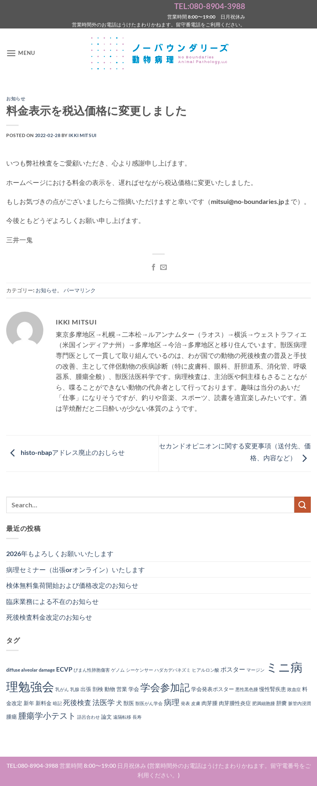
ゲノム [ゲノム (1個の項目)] (118, 669)
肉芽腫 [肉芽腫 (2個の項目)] (209, 703)
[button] (20, 53)
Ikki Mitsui (82, 135)
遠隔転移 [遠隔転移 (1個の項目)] (122, 717)
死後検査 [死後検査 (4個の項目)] (77, 702)
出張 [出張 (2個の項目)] (85, 689)
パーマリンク (80, 290)
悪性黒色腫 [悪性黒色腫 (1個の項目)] (246, 689)
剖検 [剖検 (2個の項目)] (97, 689)
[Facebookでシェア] (153, 267)
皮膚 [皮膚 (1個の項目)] (195, 703)
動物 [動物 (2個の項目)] (109, 689)
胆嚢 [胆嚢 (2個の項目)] (281, 703)
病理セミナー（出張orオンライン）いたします (75, 569)
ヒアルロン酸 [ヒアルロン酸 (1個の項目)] (205, 669)
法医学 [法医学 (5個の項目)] (103, 702)
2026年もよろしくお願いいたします (60, 553)
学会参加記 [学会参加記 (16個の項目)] (165, 687)
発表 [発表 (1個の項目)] (185, 703)
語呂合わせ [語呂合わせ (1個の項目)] (88, 717)
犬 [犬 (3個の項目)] (119, 702)
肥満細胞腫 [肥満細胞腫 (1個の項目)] (263, 703)
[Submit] (302, 505)
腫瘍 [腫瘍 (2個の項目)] (11, 716)
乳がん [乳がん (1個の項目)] (62, 689)
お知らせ (15, 98)
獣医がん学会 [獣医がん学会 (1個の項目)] (149, 703)
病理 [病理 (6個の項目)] (172, 702)
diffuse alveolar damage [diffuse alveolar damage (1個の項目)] (30, 669)
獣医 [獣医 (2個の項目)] (128, 703)
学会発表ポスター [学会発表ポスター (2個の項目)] (212, 689)
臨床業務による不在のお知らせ (52, 601)
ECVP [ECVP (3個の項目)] (64, 669)
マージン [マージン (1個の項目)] (255, 669)
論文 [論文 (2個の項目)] (106, 716)
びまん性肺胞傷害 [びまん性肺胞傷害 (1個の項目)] (91, 669)
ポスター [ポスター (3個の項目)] (232, 669)
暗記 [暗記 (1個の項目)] (57, 703)
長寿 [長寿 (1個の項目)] (137, 717)
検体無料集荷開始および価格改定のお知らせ (72, 585)
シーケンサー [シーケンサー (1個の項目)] (139, 669)
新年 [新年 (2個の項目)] (29, 703)
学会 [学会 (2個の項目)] (133, 689)
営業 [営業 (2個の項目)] (121, 689)
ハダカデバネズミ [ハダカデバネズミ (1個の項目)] (172, 669)
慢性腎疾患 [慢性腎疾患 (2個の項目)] (272, 689)
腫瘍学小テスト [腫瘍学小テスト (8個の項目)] (47, 715)
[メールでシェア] (163, 267)
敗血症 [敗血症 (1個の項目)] (294, 689)
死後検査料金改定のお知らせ (49, 617)
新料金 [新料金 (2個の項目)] (43, 703)
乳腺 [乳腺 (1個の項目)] (74, 689)
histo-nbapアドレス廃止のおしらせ (65, 453)
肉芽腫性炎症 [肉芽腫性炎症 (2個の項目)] (235, 703)
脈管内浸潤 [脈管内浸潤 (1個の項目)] (299, 703)
